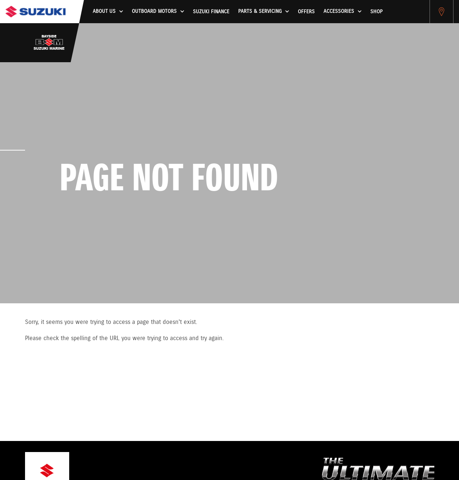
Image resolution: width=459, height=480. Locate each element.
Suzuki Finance (211, 11)
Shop (376, 11)
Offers (306, 11)
